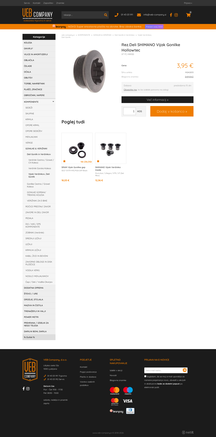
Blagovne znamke (118, 380)
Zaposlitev (48, 3)
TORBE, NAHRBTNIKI (34, 83)
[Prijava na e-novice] (185, 370)
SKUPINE (30, 113)
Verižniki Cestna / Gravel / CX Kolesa (41, 161)
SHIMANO (189, 76)
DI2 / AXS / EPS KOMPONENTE (33, 225)
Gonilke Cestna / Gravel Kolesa (38, 185)
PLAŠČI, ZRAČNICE (33, 89)
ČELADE (28, 66)
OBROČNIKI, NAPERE (34, 95)
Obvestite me (130, 89)
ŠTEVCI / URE (31, 293)
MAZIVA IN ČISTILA (33, 305)
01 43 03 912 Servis (55, 379)
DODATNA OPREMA (33, 287)
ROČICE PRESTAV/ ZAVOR (38, 206)
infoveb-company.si (155, 14)
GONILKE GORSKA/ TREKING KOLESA (36, 193)
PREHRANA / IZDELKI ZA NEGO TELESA (36, 324)
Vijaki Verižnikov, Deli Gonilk (39, 175)
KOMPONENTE (31, 101)
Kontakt (36, 3)
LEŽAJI (29, 244)
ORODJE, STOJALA (33, 299)
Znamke (60, 3)
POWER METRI (31, 317)
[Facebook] (172, 14)
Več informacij (156, 100)
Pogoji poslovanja (88, 372)
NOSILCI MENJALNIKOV (37, 276)
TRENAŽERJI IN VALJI (35, 311)
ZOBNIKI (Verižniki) (35, 232)
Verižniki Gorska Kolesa (39, 168)
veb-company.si (68, 35)
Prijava (188, 3)
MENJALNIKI (32, 137)
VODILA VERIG (33, 270)
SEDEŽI (29, 107)
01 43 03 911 (127, 14)
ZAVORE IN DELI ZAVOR (37, 212)
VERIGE (29, 142)
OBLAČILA (29, 60)
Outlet (29, 337)
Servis (27, 3)
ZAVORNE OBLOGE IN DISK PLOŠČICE (39, 263)
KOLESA (28, 42)
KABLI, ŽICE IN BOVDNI (37, 256)
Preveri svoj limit (154, 26)
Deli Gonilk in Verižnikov (39, 154)
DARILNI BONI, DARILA (35, 331)
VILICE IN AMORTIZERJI (36, 54)
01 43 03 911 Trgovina (57, 376)
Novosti (113, 375)
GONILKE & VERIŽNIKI (36, 148)
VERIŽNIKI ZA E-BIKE (37, 200)
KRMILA (29, 119)
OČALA (27, 72)
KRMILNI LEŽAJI (33, 250)
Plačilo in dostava (88, 377)
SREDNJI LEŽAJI (33, 238)
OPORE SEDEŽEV (34, 131)
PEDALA (29, 218)
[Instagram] (177, 14)
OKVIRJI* (28, 48)
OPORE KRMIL (32, 125)
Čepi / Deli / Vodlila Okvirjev (39, 282)
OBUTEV (28, 77)
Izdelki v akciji (116, 370)
